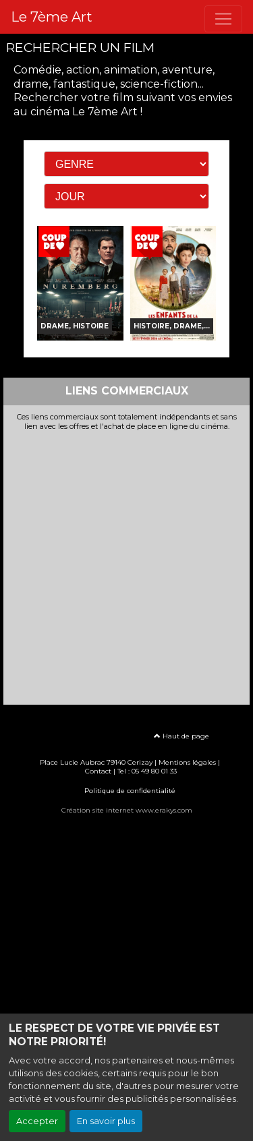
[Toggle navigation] (223, 18)
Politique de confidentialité (129, 790)
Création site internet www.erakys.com (126, 810)
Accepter (37, 1121)
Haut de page (181, 736)
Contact (98, 771)
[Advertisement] (126, 564)
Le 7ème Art (51, 17)
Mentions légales (187, 762)
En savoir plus (106, 1121)
